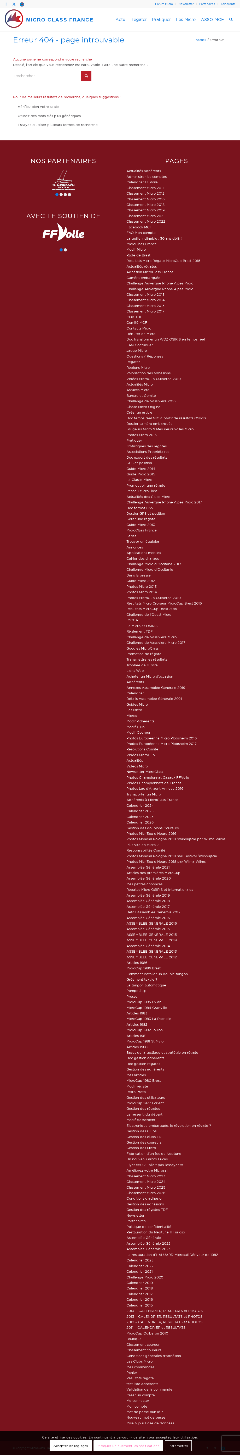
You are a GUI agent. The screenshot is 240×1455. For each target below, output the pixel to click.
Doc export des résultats (146, 457)
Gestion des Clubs (141, 1131)
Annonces (134, 547)
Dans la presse (138, 575)
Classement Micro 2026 (145, 1193)
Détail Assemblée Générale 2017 (153, 912)
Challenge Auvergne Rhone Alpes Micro (159, 283)
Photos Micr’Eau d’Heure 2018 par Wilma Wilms (166, 861)
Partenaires (207, 4)
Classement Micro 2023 (145, 1176)
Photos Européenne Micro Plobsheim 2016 (161, 738)
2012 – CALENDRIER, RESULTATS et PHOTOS (164, 1322)
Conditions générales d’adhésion (153, 1356)
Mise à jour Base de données (150, 1423)
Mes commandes (140, 1367)
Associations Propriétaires (147, 451)
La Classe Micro (139, 479)
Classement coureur (143, 1344)
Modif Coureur (138, 732)
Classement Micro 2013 (145, 294)
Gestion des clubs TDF (145, 1137)
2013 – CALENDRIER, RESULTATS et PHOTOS (164, 1316)
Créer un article (139, 412)
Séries (131, 536)
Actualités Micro (139, 384)
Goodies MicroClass (142, 648)
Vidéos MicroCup (140, 755)
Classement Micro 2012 (145, 193)
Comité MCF (136, 322)
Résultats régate (140, 1378)
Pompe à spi (136, 990)
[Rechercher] (231, 19)
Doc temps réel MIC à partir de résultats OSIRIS (166, 418)
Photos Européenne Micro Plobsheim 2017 (161, 743)
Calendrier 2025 (140, 811)
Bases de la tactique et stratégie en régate (162, 1052)
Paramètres (178, 1446)
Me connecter (137, 1400)
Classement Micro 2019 (145, 210)
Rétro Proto (136, 1092)
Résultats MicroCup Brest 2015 (151, 609)
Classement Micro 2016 (145, 199)
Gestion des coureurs (143, 1142)
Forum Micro (164, 4)
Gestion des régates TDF (147, 1209)
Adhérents (227, 4)
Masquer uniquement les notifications (128, 1446)
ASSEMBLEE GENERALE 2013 (151, 951)
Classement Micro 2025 (145, 1187)
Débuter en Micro (140, 334)
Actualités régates (141, 266)
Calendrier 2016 (139, 1299)
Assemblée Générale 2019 (148, 895)
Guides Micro (137, 704)
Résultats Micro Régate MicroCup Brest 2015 (163, 260)
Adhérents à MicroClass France (152, 799)
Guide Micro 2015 (140, 474)
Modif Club (135, 727)
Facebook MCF (139, 227)
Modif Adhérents (140, 721)
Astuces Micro (137, 390)
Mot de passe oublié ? (144, 1412)
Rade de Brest (138, 255)
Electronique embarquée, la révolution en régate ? (168, 1125)
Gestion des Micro (141, 1148)
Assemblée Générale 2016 (148, 918)
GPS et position (139, 463)
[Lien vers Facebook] (6, 4)
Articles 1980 (137, 1047)
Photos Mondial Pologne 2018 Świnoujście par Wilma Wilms (175, 839)
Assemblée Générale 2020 (148, 878)
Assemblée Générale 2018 (148, 901)
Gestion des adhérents (145, 1069)
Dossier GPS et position (145, 513)
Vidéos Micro (137, 766)
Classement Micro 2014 (145, 300)
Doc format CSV (140, 508)
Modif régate (137, 1086)
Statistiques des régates (146, 446)
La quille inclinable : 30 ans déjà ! (154, 238)
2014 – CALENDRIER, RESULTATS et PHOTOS (164, 1311)
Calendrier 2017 (139, 1294)
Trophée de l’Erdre (142, 665)
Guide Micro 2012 (140, 581)
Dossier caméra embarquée (149, 423)
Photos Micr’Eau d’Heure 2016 (151, 833)
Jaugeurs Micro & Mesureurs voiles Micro (160, 429)
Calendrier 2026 (140, 822)
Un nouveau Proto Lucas (147, 1159)
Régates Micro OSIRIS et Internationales (159, 889)
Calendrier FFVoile (142, 182)
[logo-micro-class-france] (49, 19)
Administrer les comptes (146, 176)
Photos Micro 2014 (141, 592)
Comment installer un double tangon (157, 974)
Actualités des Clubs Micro (148, 496)
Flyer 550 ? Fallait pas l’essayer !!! (154, 1165)
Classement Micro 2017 (145, 311)
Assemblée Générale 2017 (148, 906)
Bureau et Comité (141, 395)
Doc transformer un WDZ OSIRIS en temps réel (165, 339)
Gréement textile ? (141, 979)
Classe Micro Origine (143, 407)
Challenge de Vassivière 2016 (150, 401)
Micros (131, 715)
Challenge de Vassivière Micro (151, 637)
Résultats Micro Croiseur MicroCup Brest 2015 (164, 603)
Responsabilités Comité (145, 850)
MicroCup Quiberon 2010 (147, 1333)
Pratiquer (134, 440)
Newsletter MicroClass (144, 771)
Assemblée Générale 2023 (148, 1249)
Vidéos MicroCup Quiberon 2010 (153, 379)
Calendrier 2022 (140, 1266)
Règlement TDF (139, 631)
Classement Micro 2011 (145, 188)
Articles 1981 (136, 1035)
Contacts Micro (138, 328)
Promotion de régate (143, 654)
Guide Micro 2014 (140, 468)
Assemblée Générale (143, 1237)
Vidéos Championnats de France (154, 783)
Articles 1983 (136, 1013)
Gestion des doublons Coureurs (152, 828)
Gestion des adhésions (145, 1204)
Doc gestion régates (143, 1064)
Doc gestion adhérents (145, 1058)
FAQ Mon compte (141, 232)
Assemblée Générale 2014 (148, 946)
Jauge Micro (136, 350)
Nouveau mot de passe (145, 1417)
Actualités (134, 760)
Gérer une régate (140, 519)
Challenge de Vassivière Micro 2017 (155, 642)
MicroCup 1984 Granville (146, 1007)
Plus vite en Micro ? (142, 845)
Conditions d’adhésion (144, 1198)
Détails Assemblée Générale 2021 (154, 698)
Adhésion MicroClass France (149, 272)
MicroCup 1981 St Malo (144, 1041)
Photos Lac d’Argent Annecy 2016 (154, 788)
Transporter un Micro (143, 794)
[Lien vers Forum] (22, 4)
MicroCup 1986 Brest (143, 968)
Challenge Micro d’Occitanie (149, 569)
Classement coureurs (143, 1350)
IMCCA (132, 620)
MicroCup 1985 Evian (143, 1002)
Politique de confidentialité (148, 1226)
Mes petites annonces (144, 884)
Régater (133, 362)
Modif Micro (136, 249)
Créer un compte (140, 1395)
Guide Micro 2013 (140, 524)
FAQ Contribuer (139, 345)
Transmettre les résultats (146, 659)
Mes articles (136, 1075)
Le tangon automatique (146, 985)
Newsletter (186, 4)
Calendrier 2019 (139, 1282)
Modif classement (140, 1120)
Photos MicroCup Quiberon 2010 (153, 598)
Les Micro (134, 710)
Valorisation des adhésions (148, 373)
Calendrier (135, 693)
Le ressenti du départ (144, 1114)
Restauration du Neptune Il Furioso (155, 1232)
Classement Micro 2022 (145, 221)
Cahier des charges (142, 558)
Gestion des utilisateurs (145, 1097)
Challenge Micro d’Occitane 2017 (153, 564)
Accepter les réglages (71, 1446)
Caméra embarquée (143, 277)
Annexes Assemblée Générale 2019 (155, 687)
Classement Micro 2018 (145, 204)
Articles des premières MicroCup (153, 873)
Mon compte (136, 1406)
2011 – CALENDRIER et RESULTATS (155, 1327)
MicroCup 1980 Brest (143, 1080)
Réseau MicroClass (141, 491)
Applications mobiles (143, 552)
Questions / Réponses (144, 356)
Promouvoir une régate (145, 485)
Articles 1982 (136, 1024)
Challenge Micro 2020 (144, 1277)
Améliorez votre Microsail (147, 1170)
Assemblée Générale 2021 (148, 867)
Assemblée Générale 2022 (148, 1243)
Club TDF (134, 317)
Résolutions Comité (142, 749)
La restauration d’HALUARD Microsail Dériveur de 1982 (172, 1254)
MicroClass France (141, 244)
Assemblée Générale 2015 (148, 929)
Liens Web (135, 670)
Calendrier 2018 (139, 1288)
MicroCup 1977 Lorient (145, 1103)
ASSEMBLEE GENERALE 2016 (151, 923)
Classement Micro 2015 (145, 306)
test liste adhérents (142, 1384)
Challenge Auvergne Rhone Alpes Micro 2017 (164, 502)
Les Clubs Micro (139, 1361)
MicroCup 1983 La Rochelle (148, 1018)
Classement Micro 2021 (145, 216)
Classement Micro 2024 (146, 1181)
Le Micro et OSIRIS (141, 626)
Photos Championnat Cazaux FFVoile (157, 777)
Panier (131, 1372)
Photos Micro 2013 (141, 586)
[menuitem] (164, 4)
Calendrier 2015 (139, 1305)
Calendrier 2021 (139, 1271)
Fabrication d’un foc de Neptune (153, 1153)
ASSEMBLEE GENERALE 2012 (151, 957)
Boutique (134, 1339)
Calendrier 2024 (140, 805)
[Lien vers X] (14, 4)
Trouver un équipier (142, 541)
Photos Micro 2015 (141, 435)
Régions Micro (138, 367)
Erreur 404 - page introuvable (68, 39)
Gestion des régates (143, 1108)
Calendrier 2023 (140, 1260)
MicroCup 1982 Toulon (144, 1030)
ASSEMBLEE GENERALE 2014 (151, 940)
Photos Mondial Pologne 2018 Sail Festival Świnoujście (171, 856)
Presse (131, 996)
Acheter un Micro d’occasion (149, 676)
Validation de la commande (149, 1389)
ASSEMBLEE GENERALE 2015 (151, 934)
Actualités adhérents (143, 171)
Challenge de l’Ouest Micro (148, 614)
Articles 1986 (136, 962)
